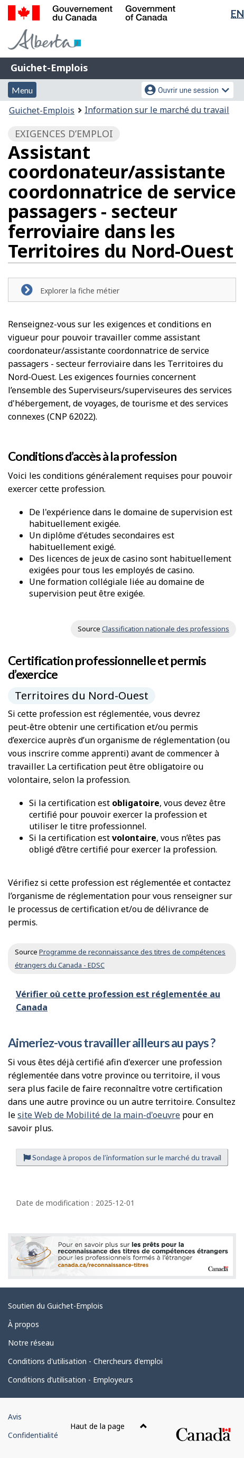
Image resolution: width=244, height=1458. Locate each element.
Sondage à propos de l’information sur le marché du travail (122, 1157)
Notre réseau (31, 1343)
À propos (23, 1324)
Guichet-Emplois (49, 67)
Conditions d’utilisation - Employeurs (70, 1380)
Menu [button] (22, 90)
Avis (15, 1417)
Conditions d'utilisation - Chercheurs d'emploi (85, 1361)
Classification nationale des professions (165, 628)
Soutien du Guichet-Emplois (55, 1306)
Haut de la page (108, 1426)
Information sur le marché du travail (157, 110)
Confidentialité (33, 1435)
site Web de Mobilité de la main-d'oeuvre (98, 1115)
